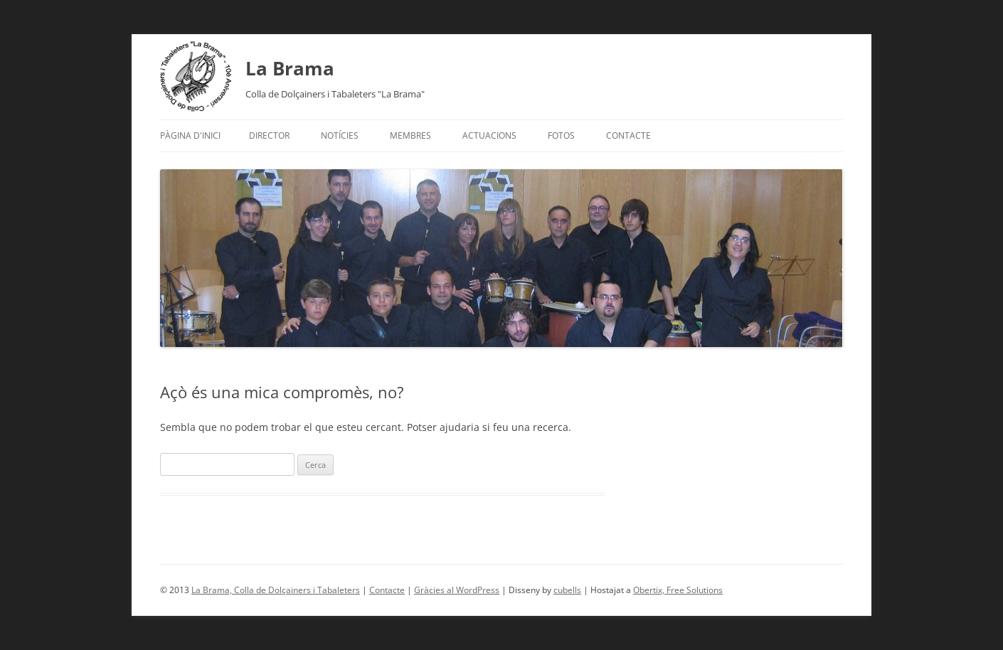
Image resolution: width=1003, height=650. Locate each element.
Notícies (340, 135)
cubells (567, 590)
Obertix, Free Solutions (678, 590)
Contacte (628, 135)
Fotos (561, 135)
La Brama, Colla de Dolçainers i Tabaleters (275, 590)
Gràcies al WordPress (456, 590)
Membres (410, 135)
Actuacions (489, 135)
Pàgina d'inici (190, 135)
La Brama (289, 68)
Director (269, 135)
